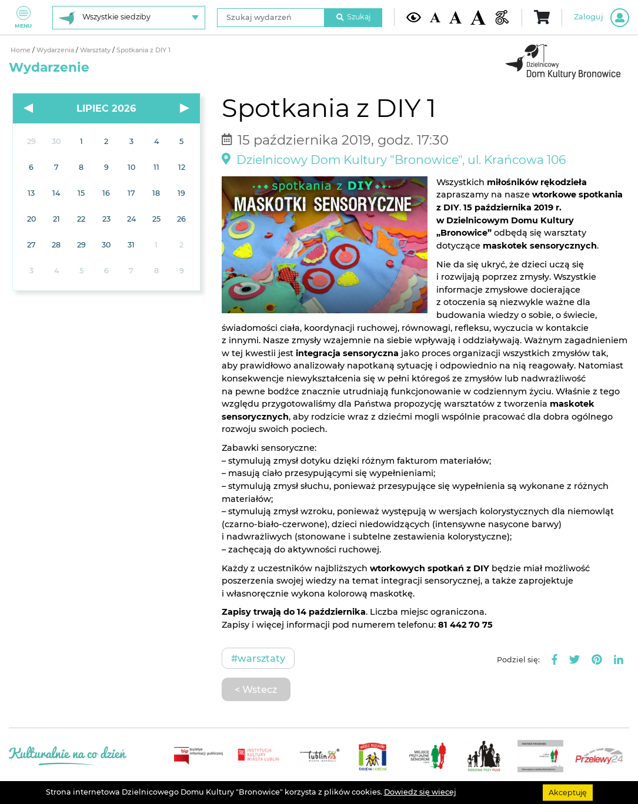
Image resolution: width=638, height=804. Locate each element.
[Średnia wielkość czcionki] (455, 17)
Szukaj (353, 16)
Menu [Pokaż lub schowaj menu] (23, 17)
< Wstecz (256, 689)
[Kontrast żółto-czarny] (414, 17)
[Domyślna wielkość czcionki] (435, 17)
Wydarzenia (56, 50)
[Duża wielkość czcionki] (478, 17)
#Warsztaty (258, 658)
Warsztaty (96, 50)
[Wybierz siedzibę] (128, 17)
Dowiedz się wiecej (420, 792)
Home (21, 50)
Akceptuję (568, 792)
